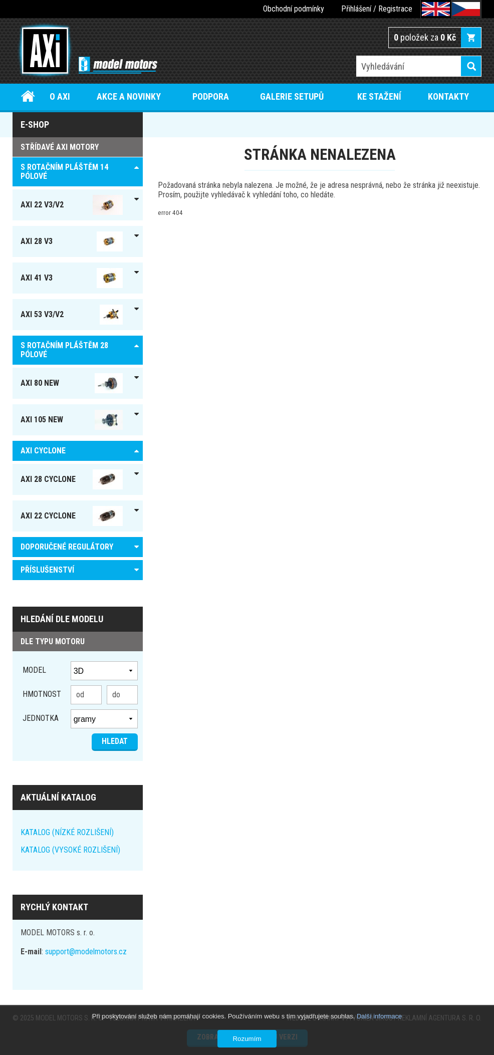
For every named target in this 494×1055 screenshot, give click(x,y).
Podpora (210, 96)
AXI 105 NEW (72, 420)
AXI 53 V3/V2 (72, 315)
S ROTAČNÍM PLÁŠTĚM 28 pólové (64, 350)
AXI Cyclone (43, 450)
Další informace (379, 1016)
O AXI (60, 96)
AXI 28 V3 (72, 241)
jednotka (41, 718)
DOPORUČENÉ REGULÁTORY (67, 547)
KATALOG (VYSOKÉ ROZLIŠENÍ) (70, 850)
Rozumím (246, 1038)
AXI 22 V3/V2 (72, 205)
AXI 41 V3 (72, 278)
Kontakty (448, 96)
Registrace (395, 9)
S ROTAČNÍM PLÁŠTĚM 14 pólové (64, 171)
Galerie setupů (292, 96)
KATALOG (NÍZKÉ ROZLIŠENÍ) (67, 832)
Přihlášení (356, 9)
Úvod (28, 96)
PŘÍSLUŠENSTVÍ (47, 570)
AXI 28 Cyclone (72, 479)
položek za (425, 37)
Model (34, 670)
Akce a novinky (129, 96)
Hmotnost (42, 694)
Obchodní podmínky (293, 9)
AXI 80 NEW (72, 383)
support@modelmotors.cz (86, 951)
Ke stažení (379, 96)
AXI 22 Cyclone (72, 516)
